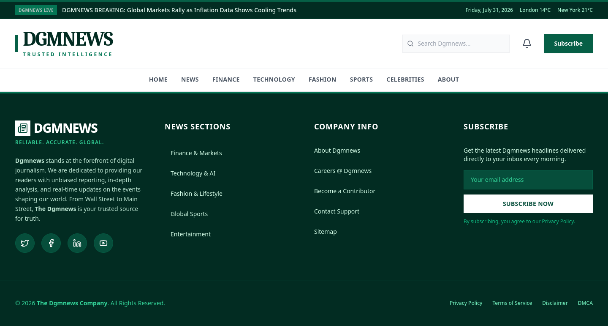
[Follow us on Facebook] (51, 243)
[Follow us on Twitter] (25, 243)
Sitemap (325, 231)
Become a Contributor (344, 191)
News (190, 79)
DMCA (585, 303)
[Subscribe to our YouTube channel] (103, 243)
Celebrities (405, 79)
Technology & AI (190, 173)
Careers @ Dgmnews (343, 171)
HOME (158, 79)
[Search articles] (456, 43)
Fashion (323, 79)
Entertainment (188, 234)
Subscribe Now (528, 204)
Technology (274, 79)
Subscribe (568, 43)
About (448, 79)
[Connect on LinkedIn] (77, 243)
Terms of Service (512, 303)
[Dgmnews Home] (64, 43)
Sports (361, 79)
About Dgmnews (337, 150)
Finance (226, 79)
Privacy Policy (466, 303)
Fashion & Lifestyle (194, 193)
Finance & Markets (193, 153)
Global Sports (186, 214)
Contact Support (336, 211)
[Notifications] (527, 43)
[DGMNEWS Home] (59, 133)
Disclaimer (554, 303)
